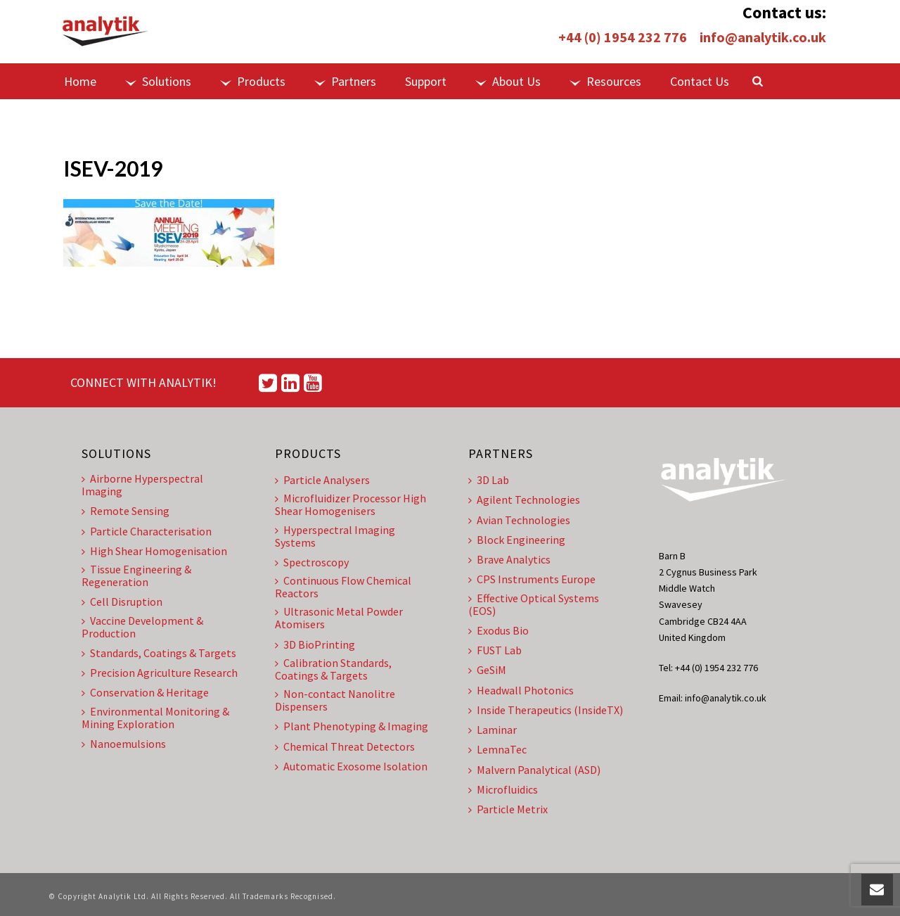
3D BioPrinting (315, 644)
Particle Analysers (322, 479)
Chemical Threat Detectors (345, 746)
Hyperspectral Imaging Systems (335, 536)
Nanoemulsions (124, 743)
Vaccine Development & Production (142, 627)
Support (425, 81)
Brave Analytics (509, 559)
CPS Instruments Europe (532, 579)
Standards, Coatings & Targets (159, 653)
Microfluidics (503, 789)
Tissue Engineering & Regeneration (136, 575)
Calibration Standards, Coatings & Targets (333, 669)
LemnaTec (497, 749)
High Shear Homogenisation (154, 551)
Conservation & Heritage (145, 692)
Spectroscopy (312, 562)
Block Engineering (516, 539)
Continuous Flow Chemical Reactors (343, 586)
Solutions (158, 81)
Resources (605, 81)
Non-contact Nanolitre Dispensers (335, 700)
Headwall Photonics (521, 690)
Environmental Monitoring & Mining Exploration (155, 717)
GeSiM (487, 669)
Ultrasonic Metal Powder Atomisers (339, 617)
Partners (345, 81)
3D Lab (488, 479)
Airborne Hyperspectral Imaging (142, 484)
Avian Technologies (519, 520)
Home (80, 81)
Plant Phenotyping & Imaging (351, 726)
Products (252, 81)
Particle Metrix (508, 809)
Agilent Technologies (524, 499)
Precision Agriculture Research (160, 672)
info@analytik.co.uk (763, 37)
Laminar (492, 729)
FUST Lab (495, 650)
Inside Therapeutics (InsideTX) (545, 710)
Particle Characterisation (147, 531)
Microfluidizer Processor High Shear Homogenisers (350, 504)
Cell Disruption (122, 601)
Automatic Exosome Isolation (351, 766)
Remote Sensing (125, 510)
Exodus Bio (498, 630)
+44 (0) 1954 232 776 (622, 37)
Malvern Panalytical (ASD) (534, 769)
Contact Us (699, 81)
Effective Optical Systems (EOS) (533, 604)
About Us (508, 81)
